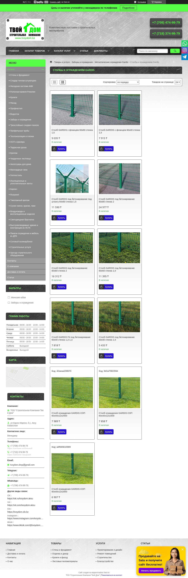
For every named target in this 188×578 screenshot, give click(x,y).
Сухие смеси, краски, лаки (22, 206)
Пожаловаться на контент (111, 575)
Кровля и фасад (60, 557)
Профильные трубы (19, 131)
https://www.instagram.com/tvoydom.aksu (25, 518)
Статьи (84, 51)
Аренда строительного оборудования (21, 254)
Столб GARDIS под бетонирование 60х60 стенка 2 (114, 200)
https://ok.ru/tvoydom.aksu (20, 498)
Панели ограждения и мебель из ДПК (24, 234)
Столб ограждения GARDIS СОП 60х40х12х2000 (113, 352)
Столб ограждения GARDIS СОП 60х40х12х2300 (68, 352)
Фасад (13, 103)
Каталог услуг (62, 51)
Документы (101, 51)
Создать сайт (55, 2)
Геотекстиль (16, 175)
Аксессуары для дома (20, 164)
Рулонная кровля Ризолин (22, 92)
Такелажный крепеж (19, 200)
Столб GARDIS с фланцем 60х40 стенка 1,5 (113, 131)
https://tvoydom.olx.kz (17, 512)
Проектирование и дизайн (109, 550)
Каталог (11, 69)
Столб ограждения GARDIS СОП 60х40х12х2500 (158, 276)
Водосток (14, 114)
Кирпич (13, 189)
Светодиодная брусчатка (22, 219)
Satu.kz (106, 573)
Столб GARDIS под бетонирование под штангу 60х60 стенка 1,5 (159, 131)
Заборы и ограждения (82, 62)
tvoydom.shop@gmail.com (22, 465)
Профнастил (16, 108)
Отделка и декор (60, 553)
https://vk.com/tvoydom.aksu (21, 505)
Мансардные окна (18, 170)
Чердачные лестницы (20, 158)
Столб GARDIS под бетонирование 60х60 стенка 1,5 (159, 200)
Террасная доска (18, 147)
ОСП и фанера (17, 142)
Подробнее (128, 8)
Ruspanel (14, 194)
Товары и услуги (62, 62)
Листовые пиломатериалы (65, 561)
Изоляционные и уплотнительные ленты (21, 182)
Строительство (104, 557)
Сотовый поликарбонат (21, 241)
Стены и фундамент (20, 75)
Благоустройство (105, 561)
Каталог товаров (35, 51)
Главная (14, 51)
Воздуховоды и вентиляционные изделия (22, 212)
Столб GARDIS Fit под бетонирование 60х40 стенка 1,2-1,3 (71, 269)
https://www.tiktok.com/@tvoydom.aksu (25, 525)
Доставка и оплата (16, 272)
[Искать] (175, 51)
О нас (10, 561)
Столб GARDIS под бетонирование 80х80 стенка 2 (69, 200)
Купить (61, 148)
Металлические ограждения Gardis (111, 62)
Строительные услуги (20, 247)
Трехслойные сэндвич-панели (24, 125)
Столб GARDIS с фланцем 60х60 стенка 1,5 (68, 131)
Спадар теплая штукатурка (23, 80)
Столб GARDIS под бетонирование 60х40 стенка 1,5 (114, 269)
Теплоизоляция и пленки (22, 136)
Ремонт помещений (106, 553)
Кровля (13, 97)
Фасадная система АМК (21, 86)
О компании (13, 266)
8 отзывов (142, 2)
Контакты (11, 261)
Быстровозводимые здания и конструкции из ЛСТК (24, 226)
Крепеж (13, 153)
